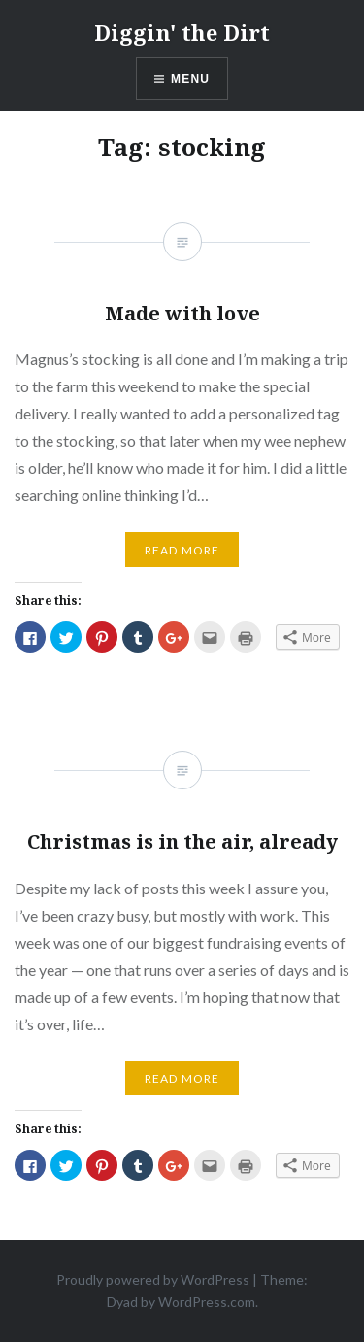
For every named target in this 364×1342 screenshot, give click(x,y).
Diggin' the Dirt (182, 32)
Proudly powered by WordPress (152, 1279)
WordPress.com (206, 1301)
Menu (190, 78)
